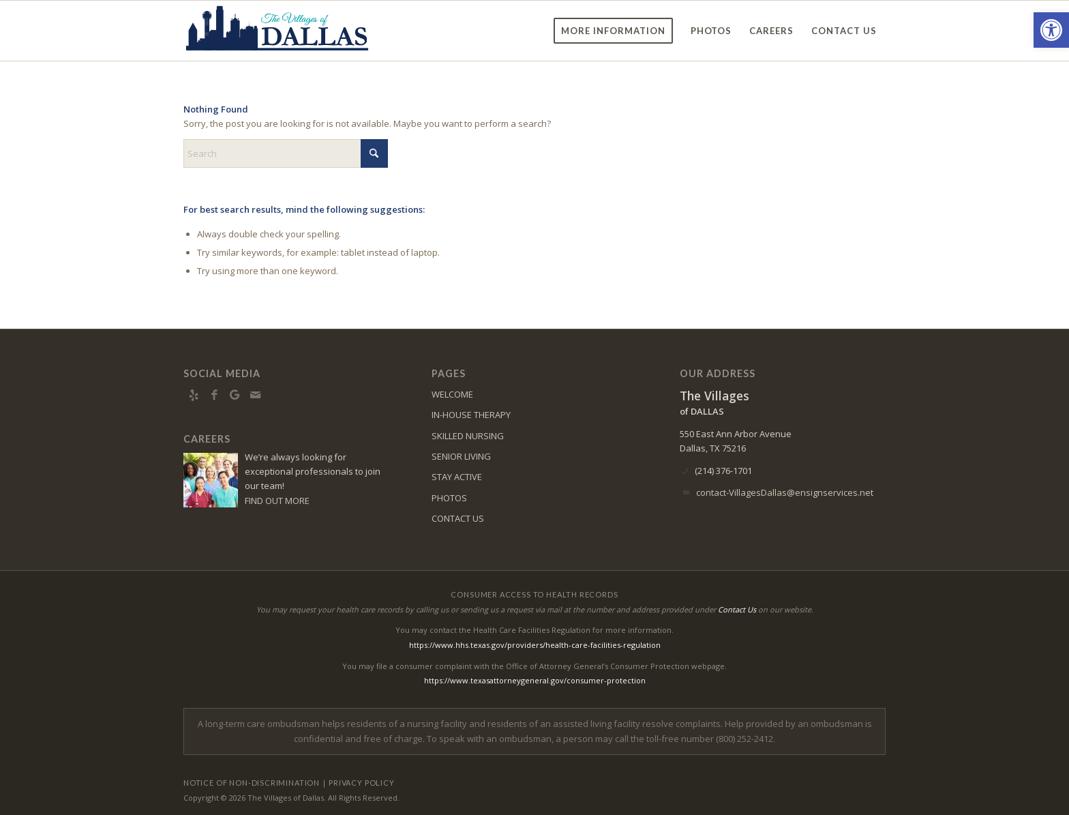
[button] (1051, 30)
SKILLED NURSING (468, 436)
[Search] (285, 153)
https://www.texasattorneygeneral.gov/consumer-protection (535, 680)
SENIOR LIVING (461, 456)
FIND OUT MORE (277, 500)
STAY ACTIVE (457, 477)
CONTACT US (458, 518)
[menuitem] (613, 31)
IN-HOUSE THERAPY (471, 415)
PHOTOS (449, 498)
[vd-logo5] (277, 31)
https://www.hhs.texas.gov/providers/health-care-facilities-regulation (535, 645)
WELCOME (452, 394)
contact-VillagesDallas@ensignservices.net (784, 492)
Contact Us (737, 609)
